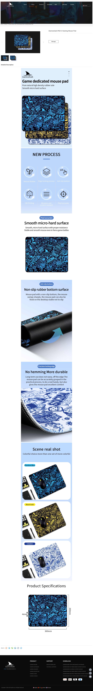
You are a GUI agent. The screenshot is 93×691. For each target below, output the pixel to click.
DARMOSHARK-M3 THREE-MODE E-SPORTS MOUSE (74, 671)
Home (25, 4)
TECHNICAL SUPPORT (51, 666)
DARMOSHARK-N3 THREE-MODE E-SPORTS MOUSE (74, 666)
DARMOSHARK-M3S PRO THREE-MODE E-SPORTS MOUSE (76, 673)
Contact (72, 4)
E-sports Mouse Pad (12, 24)
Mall (56, 4)
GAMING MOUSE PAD (34, 671)
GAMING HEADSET (34, 669)
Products (41, 4)
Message (64, 4)
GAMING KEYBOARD (34, 666)
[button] (43, 42)
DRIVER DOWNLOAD (51, 664)
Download (49, 4)
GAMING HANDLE (34, 675)
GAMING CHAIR (33, 673)
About (32, 4)
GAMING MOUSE (33, 664)
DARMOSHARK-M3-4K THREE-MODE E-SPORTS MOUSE (75, 675)
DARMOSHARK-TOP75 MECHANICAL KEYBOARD (73, 664)
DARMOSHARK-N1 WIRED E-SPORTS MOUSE (73, 669)
